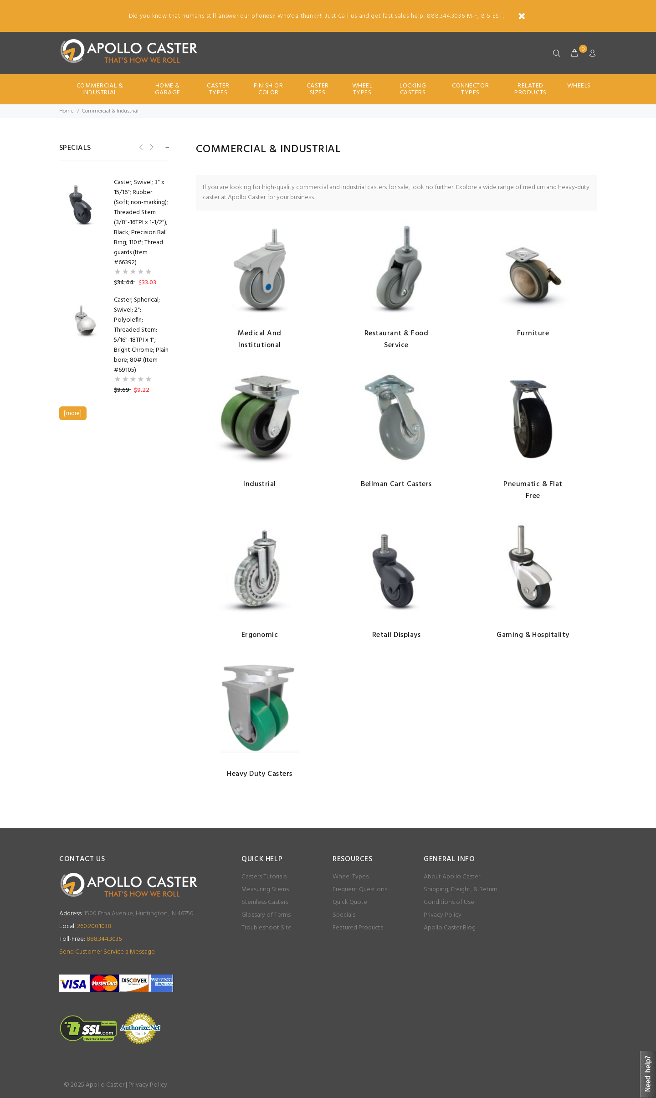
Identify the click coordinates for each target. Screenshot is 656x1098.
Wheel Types (362, 89)
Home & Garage (167, 89)
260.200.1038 (85, 926)
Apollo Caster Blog (450, 928)
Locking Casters (413, 89)
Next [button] (151, 147)
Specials (344, 915)
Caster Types (218, 89)
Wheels (579, 86)
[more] (73, 413)
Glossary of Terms (266, 915)
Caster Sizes (318, 89)
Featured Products (358, 928)
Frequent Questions (360, 889)
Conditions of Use (449, 902)
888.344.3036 (90, 939)
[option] (114, 233)
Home (66, 111)
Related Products (530, 89)
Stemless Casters (264, 902)
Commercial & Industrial (100, 89)
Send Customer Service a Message (107, 952)
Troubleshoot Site (266, 928)
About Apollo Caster (452, 877)
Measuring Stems (265, 889)
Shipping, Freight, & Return (460, 889)
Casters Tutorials (264, 877)
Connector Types (470, 89)
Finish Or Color (268, 89)
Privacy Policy (442, 915)
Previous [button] (140, 147)
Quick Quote (350, 902)
